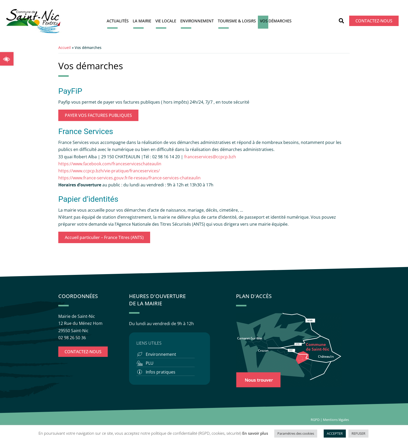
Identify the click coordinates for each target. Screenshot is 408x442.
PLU (150, 363)
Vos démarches (275, 20)
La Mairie (142, 20)
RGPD (315, 419)
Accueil (64, 47)
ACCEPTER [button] (335, 433)
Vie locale (165, 20)
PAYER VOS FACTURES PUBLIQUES (98, 115)
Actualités (118, 20)
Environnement (197, 20)
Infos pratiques (160, 372)
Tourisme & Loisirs (237, 20)
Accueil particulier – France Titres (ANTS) (104, 237)
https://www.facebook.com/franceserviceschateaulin (109, 164)
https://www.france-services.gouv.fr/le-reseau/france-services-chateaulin (129, 178)
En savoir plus (255, 433)
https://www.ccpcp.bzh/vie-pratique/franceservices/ (109, 171)
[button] (7, 59)
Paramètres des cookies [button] (295, 433)
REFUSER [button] (358, 433)
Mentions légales (336, 419)
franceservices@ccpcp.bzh (210, 157)
